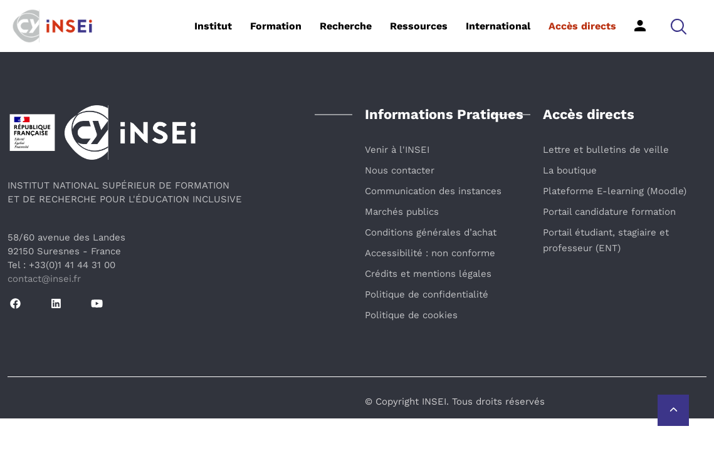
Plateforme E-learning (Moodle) (614, 191)
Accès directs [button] (582, 26)
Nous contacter (399, 170)
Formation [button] (276, 26)
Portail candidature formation (609, 211)
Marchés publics (402, 211)
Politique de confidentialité (426, 294)
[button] (678, 26)
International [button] (498, 26)
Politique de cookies (411, 315)
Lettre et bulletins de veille (606, 149)
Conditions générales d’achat (430, 232)
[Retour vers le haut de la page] (673, 410)
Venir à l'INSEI (397, 149)
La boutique (570, 170)
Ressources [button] (419, 26)
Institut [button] (213, 26)
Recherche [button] (346, 26)
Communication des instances (433, 191)
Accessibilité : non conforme (430, 253)
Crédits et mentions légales (428, 273)
